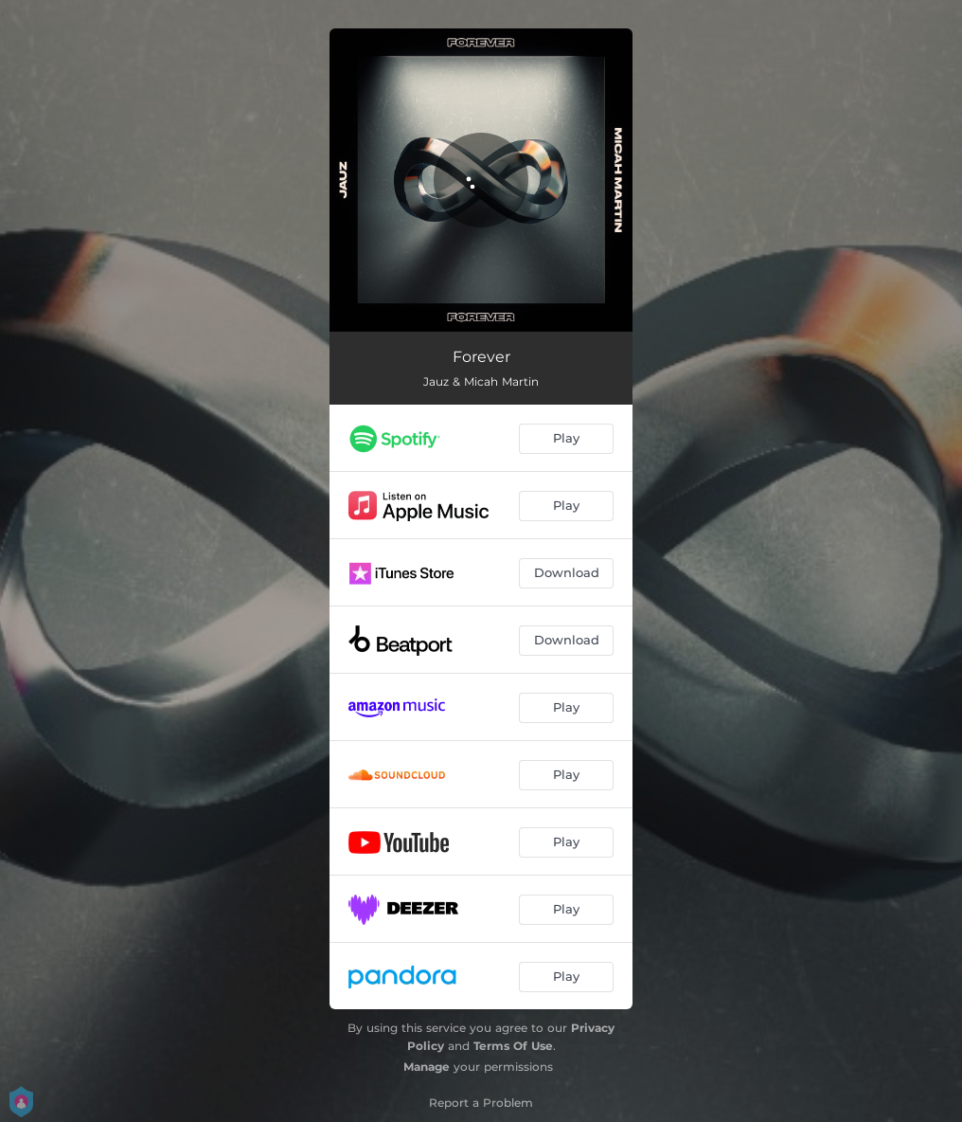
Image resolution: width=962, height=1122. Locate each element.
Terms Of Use (513, 1046)
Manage (426, 1066)
